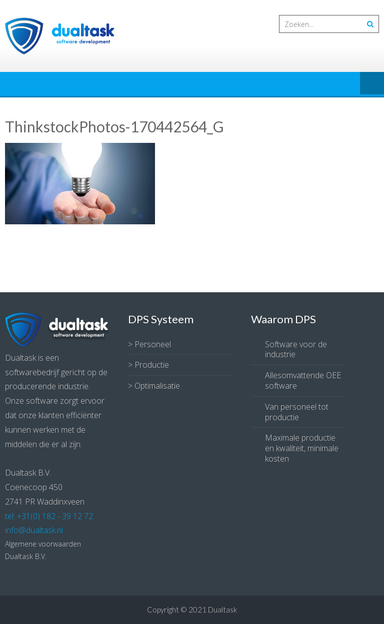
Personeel (152, 344)
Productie (151, 364)
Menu (372, 84)
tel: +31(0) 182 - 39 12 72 (49, 516)
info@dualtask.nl (34, 530)
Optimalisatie (157, 385)
